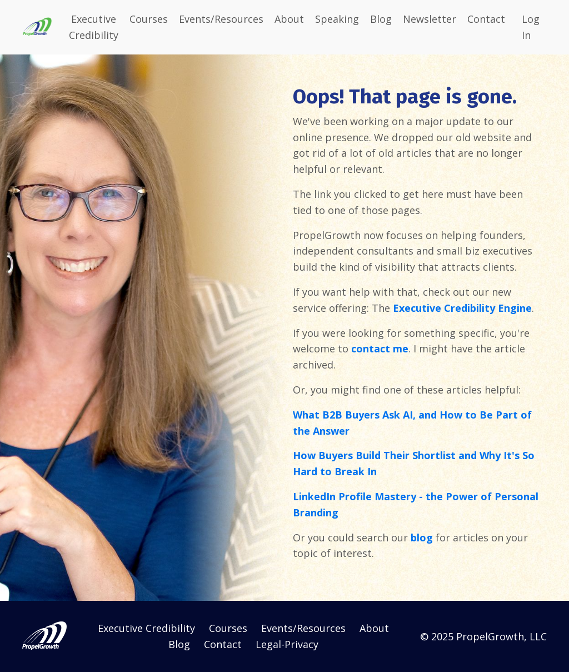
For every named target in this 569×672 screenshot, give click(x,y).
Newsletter (429, 19)
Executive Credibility (93, 27)
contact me (379, 348)
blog (422, 537)
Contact (486, 19)
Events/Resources (221, 19)
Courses (148, 19)
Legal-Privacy (287, 644)
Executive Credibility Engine (462, 308)
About (289, 19)
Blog (381, 19)
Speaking (337, 19)
